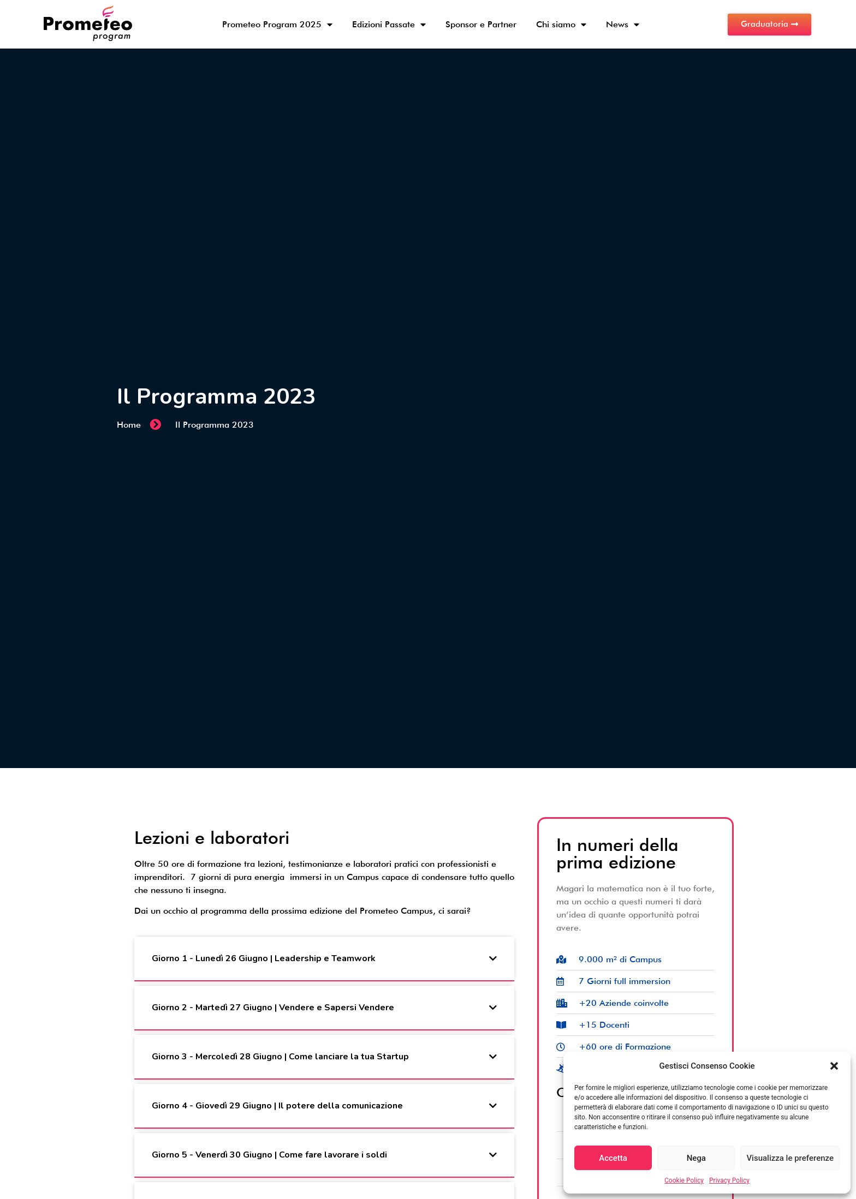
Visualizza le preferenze (790, 1158)
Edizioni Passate (389, 24)
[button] (834, 1065)
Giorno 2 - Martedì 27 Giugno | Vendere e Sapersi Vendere (273, 1008)
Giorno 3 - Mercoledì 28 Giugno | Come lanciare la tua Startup (280, 1057)
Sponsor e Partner (480, 24)
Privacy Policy (729, 1180)
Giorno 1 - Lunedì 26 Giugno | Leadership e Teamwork (264, 958)
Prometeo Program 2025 (277, 24)
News (622, 24)
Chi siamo (561, 24)
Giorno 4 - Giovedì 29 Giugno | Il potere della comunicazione (277, 1106)
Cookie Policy (684, 1180)
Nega (696, 1158)
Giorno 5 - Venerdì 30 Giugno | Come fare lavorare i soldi (269, 1155)
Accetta (613, 1158)
